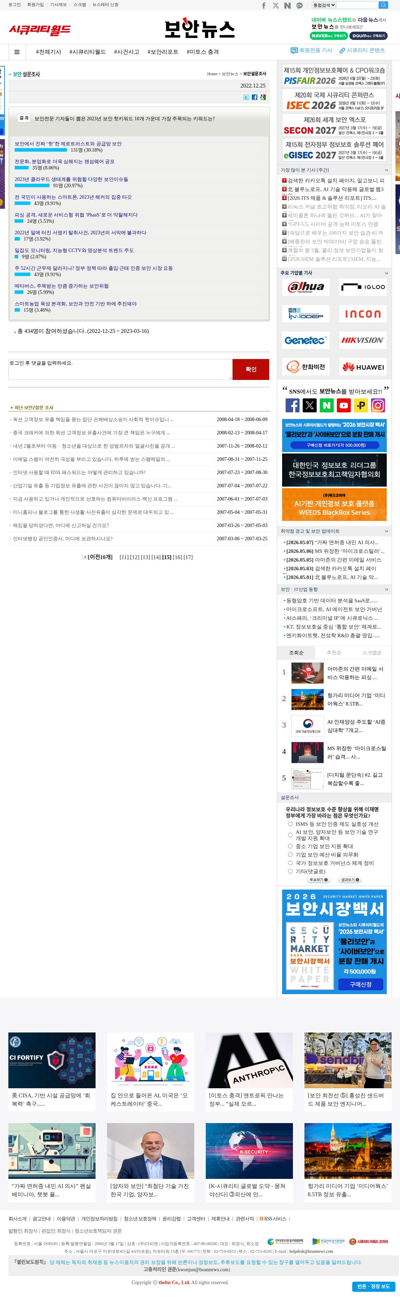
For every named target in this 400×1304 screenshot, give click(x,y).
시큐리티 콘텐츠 (366, 50)
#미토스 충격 (203, 52)
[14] (156, 557)
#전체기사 (48, 52)
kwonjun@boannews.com (203, 1269)
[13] (146, 557)
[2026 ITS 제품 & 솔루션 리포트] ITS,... (332, 198)
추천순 (334, 652)
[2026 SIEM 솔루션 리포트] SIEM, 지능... (334, 259)
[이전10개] (97, 557)
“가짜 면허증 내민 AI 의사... (332, 542)
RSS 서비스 (275, 1218)
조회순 (296, 652)
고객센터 (196, 1218)
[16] (178, 557)
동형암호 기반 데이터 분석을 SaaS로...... (332, 600)
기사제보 (58, 4)
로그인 (14, 4)
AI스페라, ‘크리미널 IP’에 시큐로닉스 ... (332, 618)
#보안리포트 (163, 52)
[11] (125, 557)
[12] (135, 557)
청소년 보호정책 (140, 1218)
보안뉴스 (230, 73)
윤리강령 (172, 1218)
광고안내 (41, 1218)
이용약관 (66, 1218)
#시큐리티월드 (88, 52)
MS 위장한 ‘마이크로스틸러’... (335, 551)
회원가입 (35, 4)
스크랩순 (372, 652)
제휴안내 (220, 1218)
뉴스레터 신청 (105, 4)
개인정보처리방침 (99, 1218)
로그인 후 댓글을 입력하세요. (120, 369)
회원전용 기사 (316, 50)
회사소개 (17, 1218)
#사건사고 (126, 52)
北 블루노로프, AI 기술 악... (332, 577)
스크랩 (80, 4)
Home (212, 73)
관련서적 (245, 1218)
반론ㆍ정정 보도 (373, 1286)
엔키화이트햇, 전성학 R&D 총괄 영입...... (333, 635)
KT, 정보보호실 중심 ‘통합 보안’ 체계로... (333, 627)
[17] (188, 557)
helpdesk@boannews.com (311, 1251)
